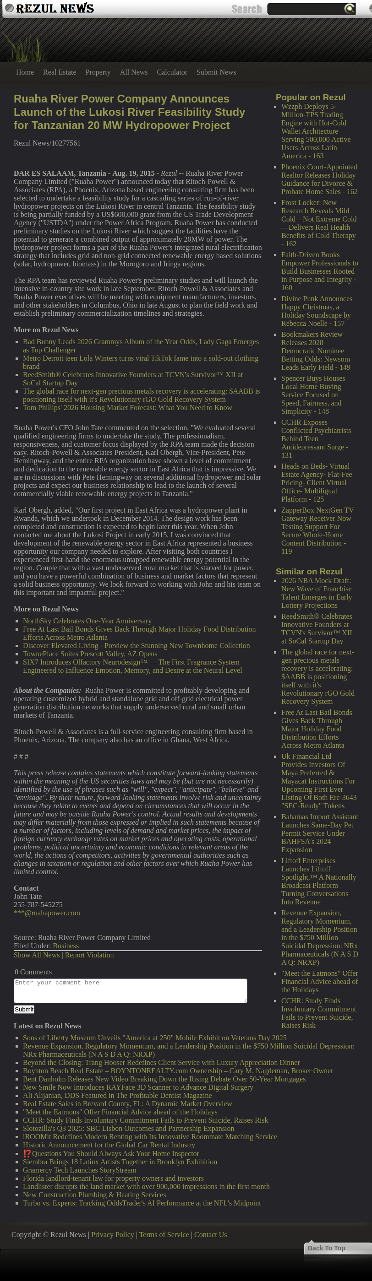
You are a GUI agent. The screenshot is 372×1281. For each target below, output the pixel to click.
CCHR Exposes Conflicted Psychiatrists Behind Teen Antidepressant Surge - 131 (316, 438)
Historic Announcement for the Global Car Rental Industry (109, 1145)
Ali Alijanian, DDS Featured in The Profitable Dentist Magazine (117, 1095)
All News (134, 72)
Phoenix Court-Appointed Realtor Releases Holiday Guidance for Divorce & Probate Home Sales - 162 (319, 179)
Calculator (172, 72)
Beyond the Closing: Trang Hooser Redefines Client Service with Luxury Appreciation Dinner (161, 1062)
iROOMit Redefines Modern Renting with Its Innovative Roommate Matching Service (150, 1136)
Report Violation (89, 955)
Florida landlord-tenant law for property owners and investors (113, 1178)
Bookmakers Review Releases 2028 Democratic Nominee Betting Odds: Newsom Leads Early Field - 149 (315, 350)
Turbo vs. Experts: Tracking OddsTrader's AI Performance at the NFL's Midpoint (142, 1203)
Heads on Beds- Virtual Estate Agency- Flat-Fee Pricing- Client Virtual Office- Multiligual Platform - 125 (316, 482)
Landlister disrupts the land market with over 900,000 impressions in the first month (146, 1186)
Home (25, 72)
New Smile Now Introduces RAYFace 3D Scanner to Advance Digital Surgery (138, 1087)
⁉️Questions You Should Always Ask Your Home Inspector (111, 1153)
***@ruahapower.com (47, 913)
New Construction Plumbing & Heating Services (94, 1195)
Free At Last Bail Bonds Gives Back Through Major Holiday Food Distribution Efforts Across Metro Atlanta (316, 728)
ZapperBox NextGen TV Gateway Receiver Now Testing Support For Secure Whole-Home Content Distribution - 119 (317, 530)
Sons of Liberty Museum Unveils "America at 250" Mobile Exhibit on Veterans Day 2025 (155, 1038)
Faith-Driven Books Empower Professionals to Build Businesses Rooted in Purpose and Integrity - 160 (319, 271)
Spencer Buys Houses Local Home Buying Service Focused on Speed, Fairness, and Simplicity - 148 (313, 394)
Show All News (37, 955)
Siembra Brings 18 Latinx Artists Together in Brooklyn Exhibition (120, 1162)
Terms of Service (164, 1234)
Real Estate (59, 72)
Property (98, 72)
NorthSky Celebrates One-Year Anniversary (87, 621)
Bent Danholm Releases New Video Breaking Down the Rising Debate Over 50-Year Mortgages (164, 1079)
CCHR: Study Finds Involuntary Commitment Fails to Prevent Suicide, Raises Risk (318, 1013)
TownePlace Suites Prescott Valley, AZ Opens (90, 654)
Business (66, 946)
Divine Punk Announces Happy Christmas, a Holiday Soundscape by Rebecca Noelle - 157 (317, 311)
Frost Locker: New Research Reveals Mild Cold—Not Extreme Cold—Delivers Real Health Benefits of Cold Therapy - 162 (318, 223)
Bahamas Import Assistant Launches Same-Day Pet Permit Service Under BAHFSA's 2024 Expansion (319, 833)
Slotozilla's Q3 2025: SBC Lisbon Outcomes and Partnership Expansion (129, 1128)
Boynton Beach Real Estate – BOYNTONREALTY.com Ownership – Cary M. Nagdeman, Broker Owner (178, 1071)
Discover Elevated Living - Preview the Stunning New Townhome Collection (136, 645)
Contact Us (210, 1234)
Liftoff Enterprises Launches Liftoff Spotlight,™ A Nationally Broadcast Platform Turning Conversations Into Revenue (318, 881)
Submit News (216, 72)
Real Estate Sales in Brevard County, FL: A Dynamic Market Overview (127, 1104)
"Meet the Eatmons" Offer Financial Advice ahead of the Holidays (319, 981)
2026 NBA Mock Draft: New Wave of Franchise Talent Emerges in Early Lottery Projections (316, 593)
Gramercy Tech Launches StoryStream (80, 1170)
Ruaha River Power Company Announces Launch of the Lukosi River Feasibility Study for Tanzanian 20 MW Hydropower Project (129, 111)
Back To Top (326, 1248)
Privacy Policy (112, 1234)
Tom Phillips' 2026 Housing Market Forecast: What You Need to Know (127, 407)
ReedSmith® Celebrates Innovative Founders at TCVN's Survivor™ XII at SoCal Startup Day (316, 628)
